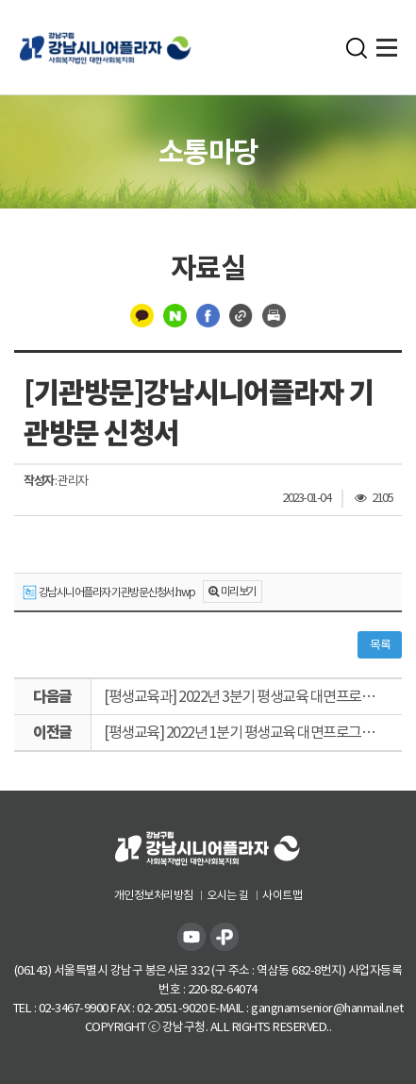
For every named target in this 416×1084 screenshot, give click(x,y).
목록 (380, 645)
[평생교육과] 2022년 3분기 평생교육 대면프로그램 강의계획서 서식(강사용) (253, 696)
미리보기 (239, 591)
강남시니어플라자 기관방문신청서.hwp (109, 593)
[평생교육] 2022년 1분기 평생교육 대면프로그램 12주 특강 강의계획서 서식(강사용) (253, 732)
